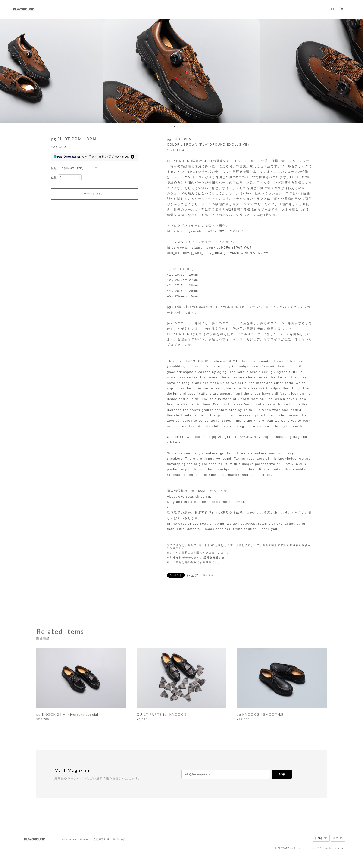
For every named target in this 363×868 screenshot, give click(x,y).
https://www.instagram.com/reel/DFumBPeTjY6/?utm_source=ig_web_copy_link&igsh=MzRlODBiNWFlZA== (217, 250)
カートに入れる (94, 194)
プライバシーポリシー (74, 839)
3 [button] (177, 126)
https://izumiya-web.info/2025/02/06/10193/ (205, 231)
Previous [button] (7, 70)
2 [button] (174, 126)
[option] (181, 71)
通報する (208, 575)
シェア (192, 575)
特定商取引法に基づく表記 (109, 839)
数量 (54, 177)
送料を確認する (213, 557)
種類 (54, 168)
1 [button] (171, 126)
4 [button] (180, 126)
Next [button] (356, 70)
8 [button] (192, 126)
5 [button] (183, 126)
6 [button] (186, 126)
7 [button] (189, 126)
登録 (282, 774)
